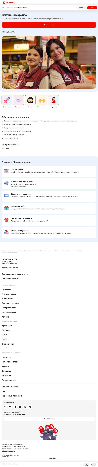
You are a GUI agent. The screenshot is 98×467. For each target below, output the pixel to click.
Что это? (86, 464)
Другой (81, 8)
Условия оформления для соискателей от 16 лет (15, 448)
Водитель (6, 357)
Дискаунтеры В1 (9, 312)
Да (92, 8)
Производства (9, 380)
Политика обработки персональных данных (13, 446)
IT (4, 348)
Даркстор (6, 371)
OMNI (4, 339)
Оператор (6, 330)
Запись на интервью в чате (15, 274)
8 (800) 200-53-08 (10, 268)
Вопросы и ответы (10, 387)
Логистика (7, 375)
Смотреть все (49, 25)
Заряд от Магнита (10, 303)
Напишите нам (49, 419)
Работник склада (10, 362)
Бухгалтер (7, 325)
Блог (4, 391)
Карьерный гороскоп (12, 396)
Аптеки (5, 317)
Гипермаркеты (9, 308)
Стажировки (8, 344)
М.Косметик (7, 298)
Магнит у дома (9, 294)
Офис (4, 335)
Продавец (6, 289)
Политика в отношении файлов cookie (12, 444)
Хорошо (94, 465)
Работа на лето (10, 279)
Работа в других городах (8, 451)
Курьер (5, 366)
